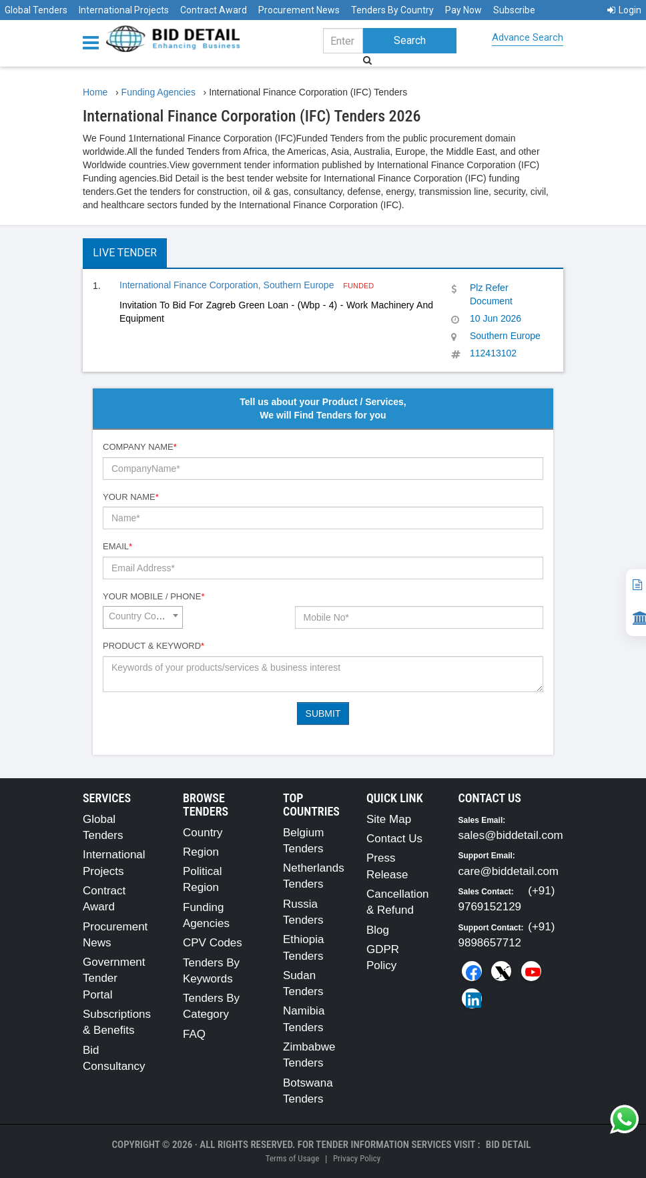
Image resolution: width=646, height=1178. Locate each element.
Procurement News (299, 10)
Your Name (131, 497)
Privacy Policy (356, 1158)
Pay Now (463, 10)
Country (203, 832)
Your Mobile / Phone (153, 596)
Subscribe (514, 10)
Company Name (140, 447)
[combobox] (143, 617)
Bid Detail (508, 1145)
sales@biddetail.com (510, 835)
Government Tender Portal (114, 978)
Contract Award (213, 10)
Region (201, 852)
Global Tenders (36, 10)
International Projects (124, 10)
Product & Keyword (153, 646)
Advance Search (527, 37)
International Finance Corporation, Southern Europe (227, 285)
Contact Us (394, 838)
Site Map (388, 819)
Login (624, 10)
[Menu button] (94, 42)
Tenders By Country (392, 10)
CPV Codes (212, 942)
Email (117, 546)
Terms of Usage (292, 1158)
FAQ (194, 1034)
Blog (377, 930)
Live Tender (125, 252)
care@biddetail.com (508, 871)
